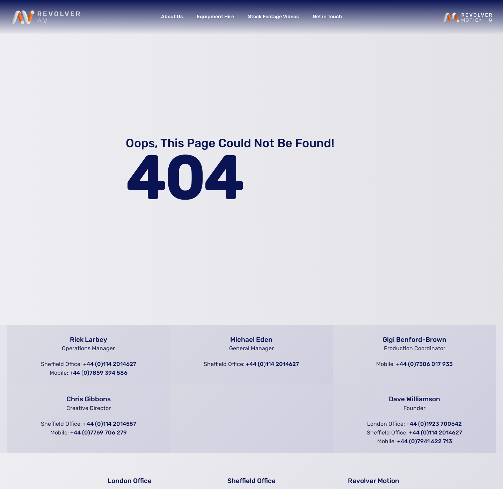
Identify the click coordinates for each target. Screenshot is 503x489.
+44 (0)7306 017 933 (424, 364)
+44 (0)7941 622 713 (424, 441)
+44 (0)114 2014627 (109, 364)
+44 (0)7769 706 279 (98, 432)
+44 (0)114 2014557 (109, 423)
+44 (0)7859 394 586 (98, 372)
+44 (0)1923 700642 (434, 423)
